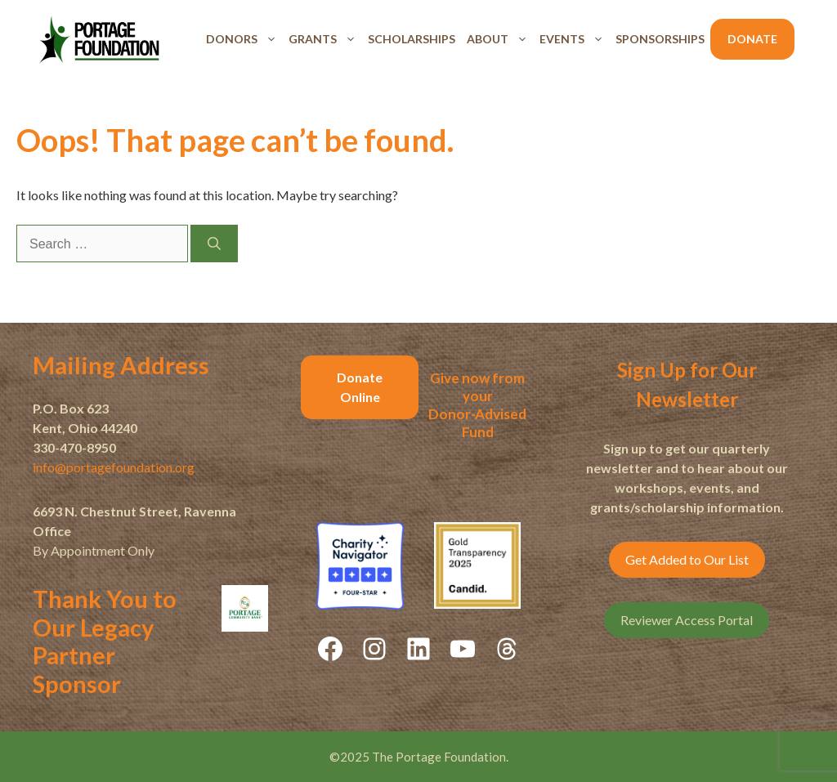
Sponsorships (660, 39)
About (500, 39)
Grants (325, 39)
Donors (244, 39)
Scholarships (411, 39)
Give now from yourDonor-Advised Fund (477, 404)
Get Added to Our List (687, 559)
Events (574, 39)
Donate (752, 39)
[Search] (214, 243)
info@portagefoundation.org (114, 467)
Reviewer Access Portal (686, 620)
